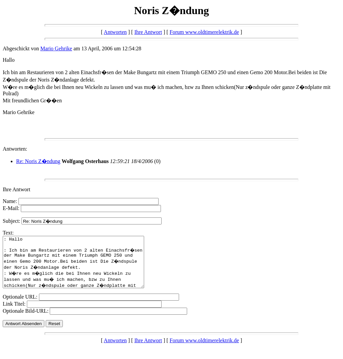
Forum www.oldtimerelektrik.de (204, 32)
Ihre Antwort (148, 32)
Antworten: (15, 149)
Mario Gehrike (56, 48)
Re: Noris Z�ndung (38, 161)
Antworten (115, 32)
